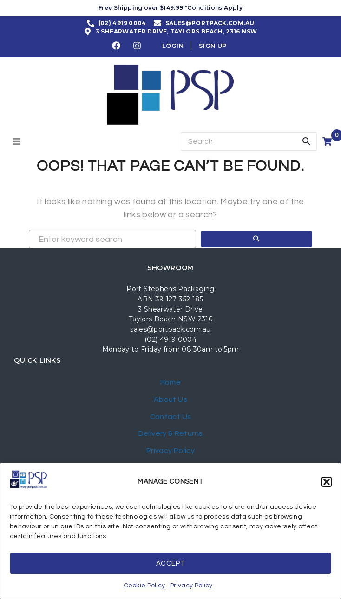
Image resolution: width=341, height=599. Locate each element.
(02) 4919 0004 (170, 339)
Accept (170, 563)
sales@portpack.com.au (170, 329)
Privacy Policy (191, 585)
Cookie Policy (144, 585)
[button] (326, 481)
